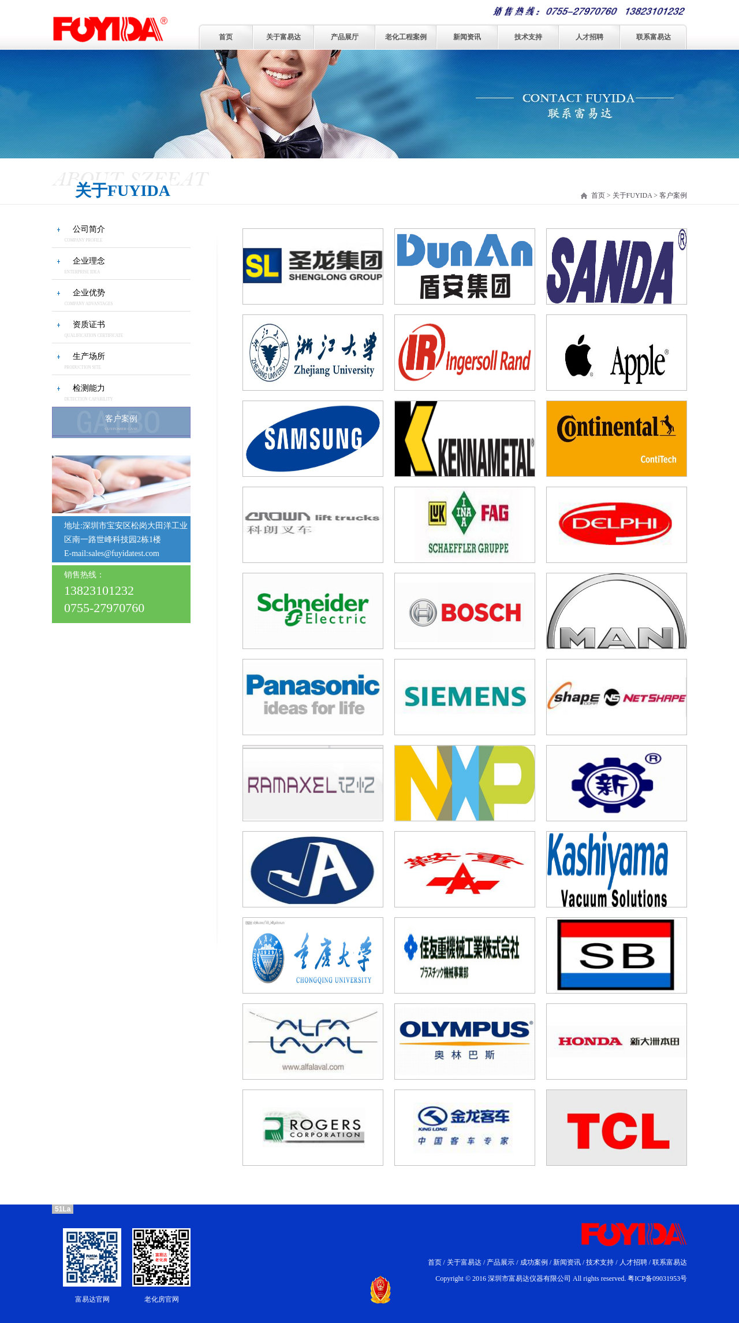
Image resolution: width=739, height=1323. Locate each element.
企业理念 (89, 261)
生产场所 (89, 356)
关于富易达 (283, 37)
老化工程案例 (406, 37)
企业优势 (89, 292)
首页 (226, 37)
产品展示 (500, 1262)
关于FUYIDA (632, 195)
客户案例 (121, 422)
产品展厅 (345, 37)
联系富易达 (653, 37)
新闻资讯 (467, 37)
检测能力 (89, 388)
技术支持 (528, 37)
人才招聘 (589, 37)
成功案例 (534, 1262)
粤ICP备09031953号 (657, 1278)
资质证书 (89, 324)
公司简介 (89, 229)
